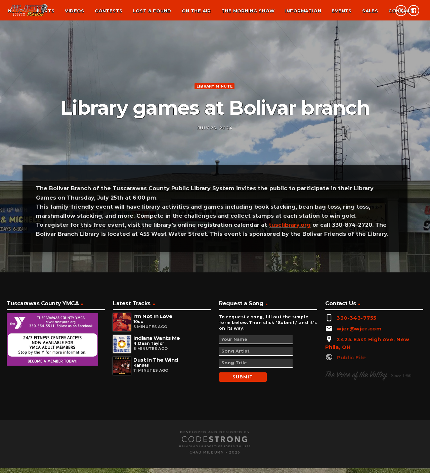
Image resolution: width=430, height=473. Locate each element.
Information (303, 10)
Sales (370, 10)
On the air (196, 10)
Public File (351, 454)
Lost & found (152, 10)
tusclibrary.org (290, 321)
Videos (74, 10)
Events (341, 10)
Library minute (214, 131)
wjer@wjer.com (359, 425)
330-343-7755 (356, 414)
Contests (108, 10)
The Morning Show (247, 10)
